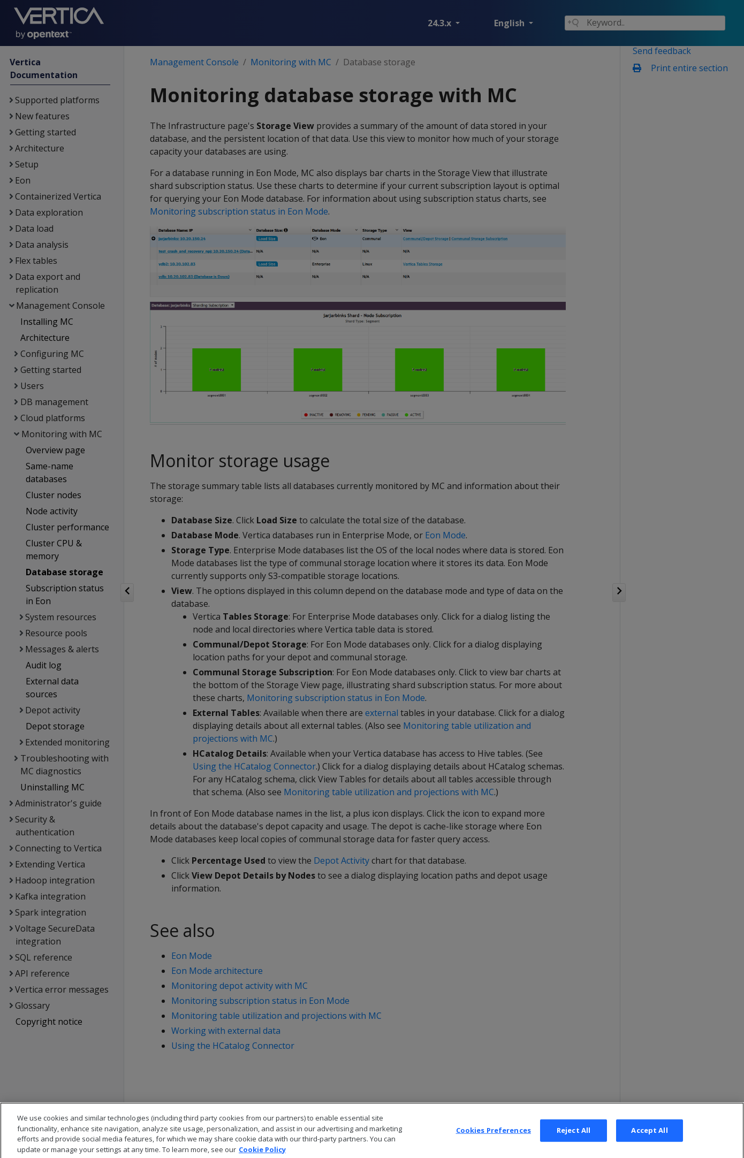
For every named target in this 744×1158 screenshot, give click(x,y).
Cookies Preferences (493, 1138)
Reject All (573, 1138)
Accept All (649, 1138)
